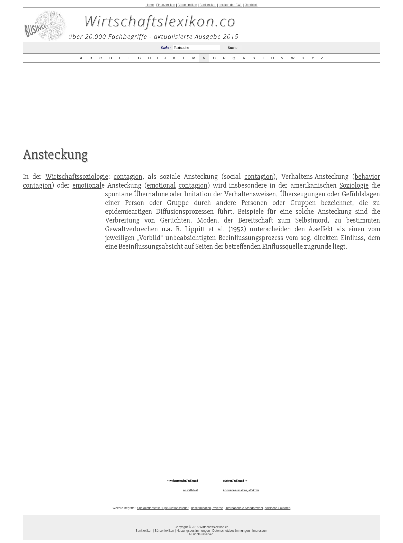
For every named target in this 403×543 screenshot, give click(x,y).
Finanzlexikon (165, 5)
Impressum (259, 530)
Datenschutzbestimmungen (231, 530)
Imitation (197, 194)
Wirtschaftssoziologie (76, 176)
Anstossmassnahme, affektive (241, 490)
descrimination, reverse (207, 508)
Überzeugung (299, 194)
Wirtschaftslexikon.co (160, 20)
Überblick (251, 5)
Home (149, 5)
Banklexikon (207, 5)
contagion (128, 176)
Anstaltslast (190, 490)
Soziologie (354, 185)
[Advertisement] (201, 101)
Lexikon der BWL (230, 5)
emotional (87, 185)
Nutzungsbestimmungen (193, 530)
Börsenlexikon (187, 5)
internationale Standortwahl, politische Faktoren (257, 508)
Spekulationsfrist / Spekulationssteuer (163, 508)
